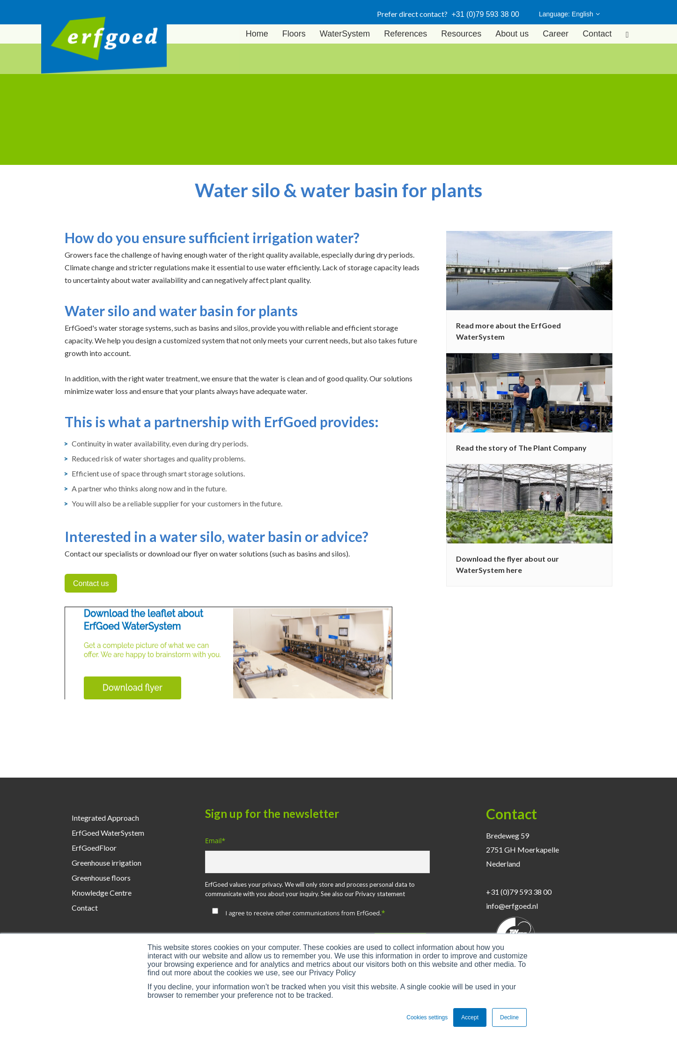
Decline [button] (509, 1017)
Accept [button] (469, 1017)
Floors (294, 33)
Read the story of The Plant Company (521, 447)
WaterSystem (345, 33)
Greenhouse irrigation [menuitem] (106, 862)
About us (512, 33)
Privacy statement (380, 894)
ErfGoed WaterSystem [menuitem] (108, 832)
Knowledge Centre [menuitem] (102, 892)
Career (555, 33)
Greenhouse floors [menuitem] (101, 877)
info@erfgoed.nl (512, 905)
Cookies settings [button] (427, 1017)
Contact (596, 33)
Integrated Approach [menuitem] (105, 817)
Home (257, 33)
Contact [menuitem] (85, 907)
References (405, 33)
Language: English (569, 14)
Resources (461, 33)
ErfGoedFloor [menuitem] (94, 847)
